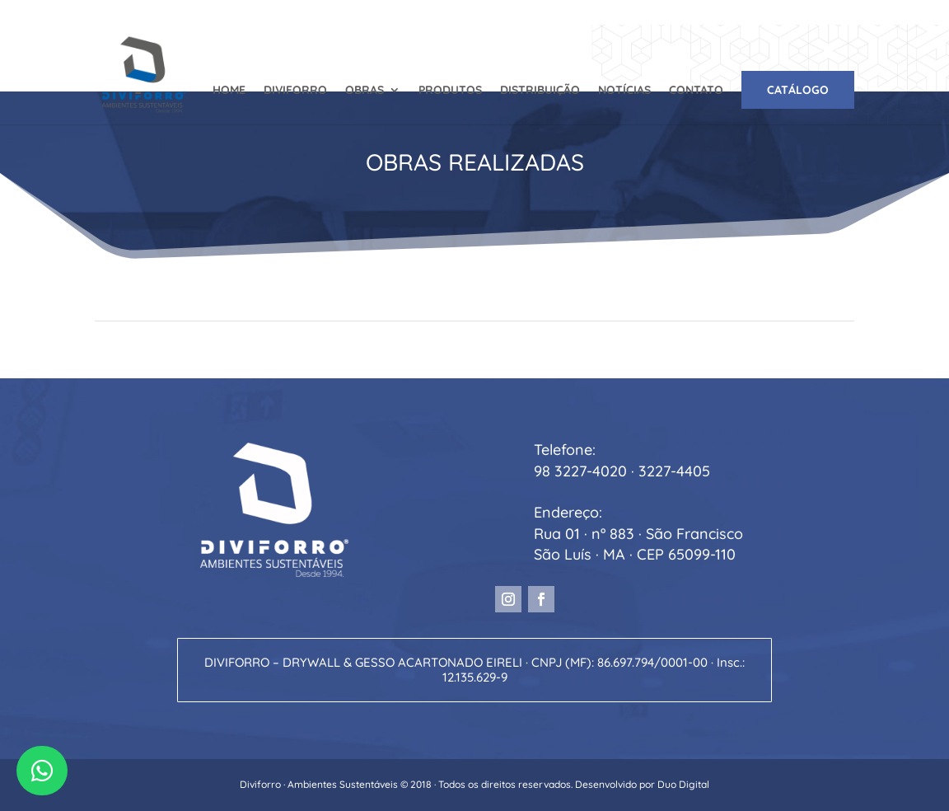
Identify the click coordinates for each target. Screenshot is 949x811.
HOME (229, 90)
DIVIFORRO (295, 90)
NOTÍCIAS (624, 90)
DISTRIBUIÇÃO (540, 90)
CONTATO (696, 90)
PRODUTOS (450, 90)
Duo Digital (683, 784)
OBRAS (364, 90)
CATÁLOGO (798, 89)
